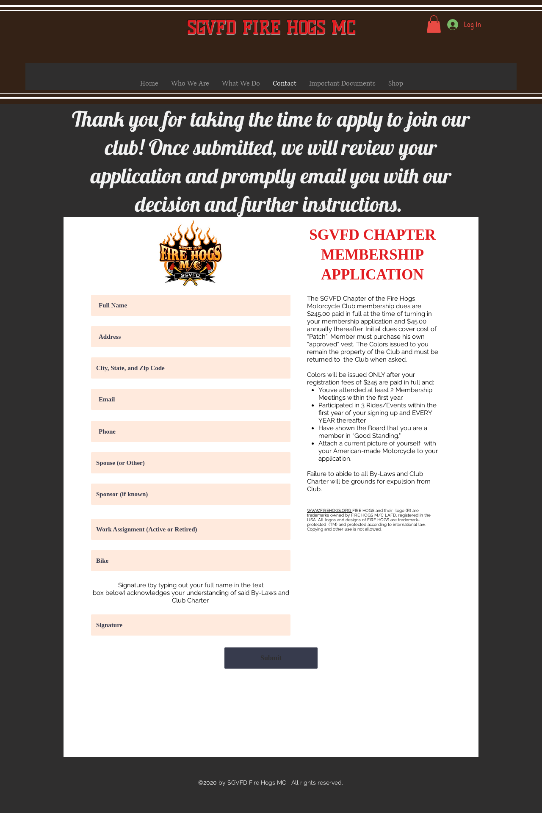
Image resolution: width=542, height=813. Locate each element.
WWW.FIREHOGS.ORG (329, 510)
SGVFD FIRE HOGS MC (271, 28)
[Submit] (271, 658)
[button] (433, 24)
